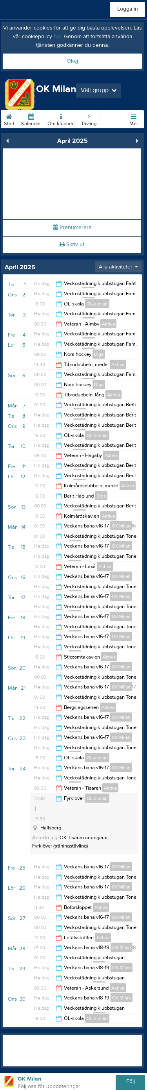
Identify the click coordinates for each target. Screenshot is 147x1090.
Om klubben (60, 118)
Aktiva (108, 324)
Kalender (31, 118)
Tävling (88, 118)
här (57, 36)
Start (9, 118)
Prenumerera (72, 227)
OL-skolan (97, 304)
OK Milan (121, 526)
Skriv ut (72, 244)
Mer (133, 118)
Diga (98, 354)
